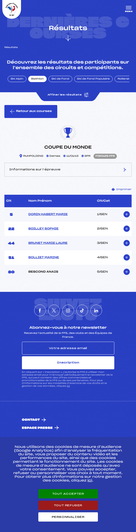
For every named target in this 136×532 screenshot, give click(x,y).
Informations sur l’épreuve (68, 170)
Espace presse (37, 428)
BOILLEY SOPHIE (43, 228)
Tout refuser (68, 505)
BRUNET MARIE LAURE (47, 243)
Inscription (68, 362)
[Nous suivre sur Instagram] (68, 310)
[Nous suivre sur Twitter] (54, 310)
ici (68, 386)
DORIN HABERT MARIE (48, 214)
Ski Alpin (17, 79)
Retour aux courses (31, 111)
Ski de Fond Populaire (93, 79)
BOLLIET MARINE (43, 257)
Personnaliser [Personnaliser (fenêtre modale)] (68, 517)
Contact (31, 419)
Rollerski (124, 79)
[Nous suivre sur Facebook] (40, 310)
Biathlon (37, 79)
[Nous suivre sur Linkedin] (96, 310)
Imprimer (122, 189)
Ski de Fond (60, 79)
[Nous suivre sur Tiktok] (82, 310)
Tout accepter (68, 493)
